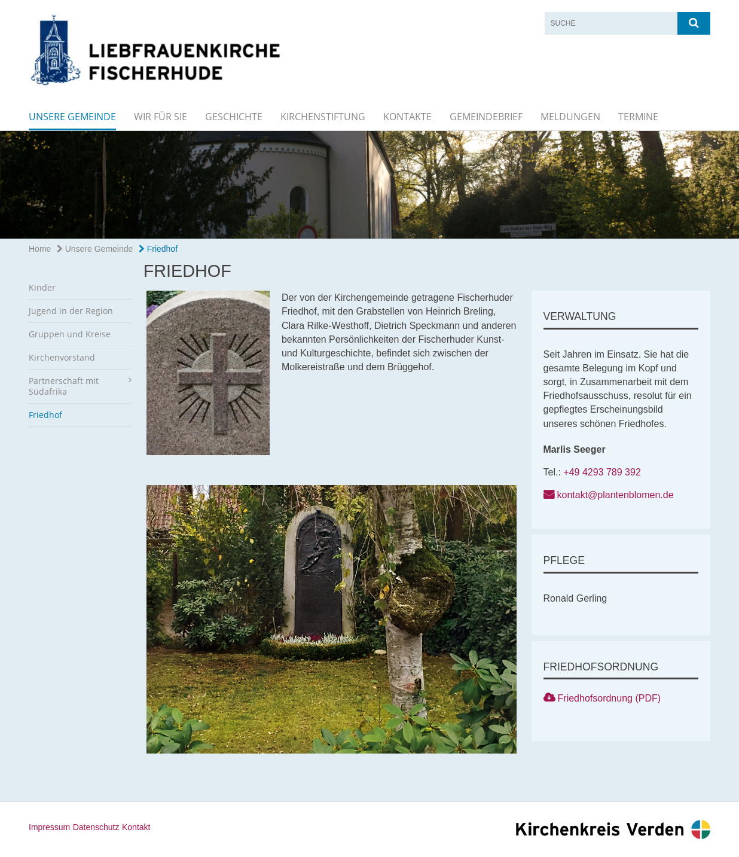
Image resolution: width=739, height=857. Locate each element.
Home (40, 249)
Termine (638, 116)
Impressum (49, 827)
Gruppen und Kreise (70, 334)
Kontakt (136, 827)
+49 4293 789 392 (601, 472)
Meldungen (570, 116)
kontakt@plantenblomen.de (615, 495)
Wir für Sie (160, 116)
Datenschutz (96, 827)
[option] (369, 185)
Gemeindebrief (486, 116)
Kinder (42, 287)
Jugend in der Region (71, 310)
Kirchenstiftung (322, 116)
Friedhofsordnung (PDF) (609, 698)
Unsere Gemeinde (72, 116)
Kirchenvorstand (62, 357)
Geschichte (233, 116)
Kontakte (407, 116)
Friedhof (158, 249)
